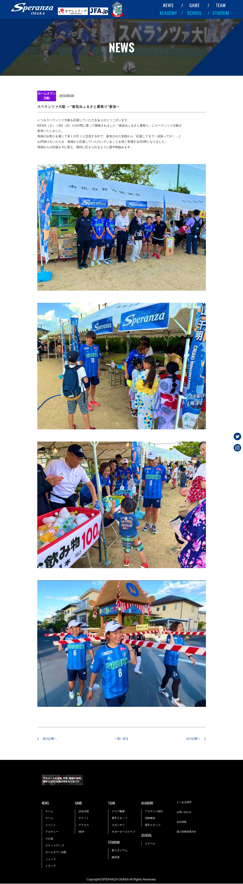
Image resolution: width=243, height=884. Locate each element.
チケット (84, 818)
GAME (194, 5)
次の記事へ (191, 739)
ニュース (50, 859)
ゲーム (49, 818)
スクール (150, 843)
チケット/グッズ (54, 845)
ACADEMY (168, 12)
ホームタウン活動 (55, 852)
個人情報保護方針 (187, 832)
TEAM (221, 5)
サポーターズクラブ (123, 832)
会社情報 (182, 822)
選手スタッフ (119, 818)
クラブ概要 (118, 811)
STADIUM (220, 12)
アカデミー (51, 832)
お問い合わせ (184, 812)
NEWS (168, 5)
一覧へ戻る (121, 739)
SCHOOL (194, 12)
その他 (49, 839)
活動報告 (150, 818)
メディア (50, 866)
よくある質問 (184, 802)
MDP (81, 832)
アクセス (84, 825)
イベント (50, 825)
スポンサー (118, 825)
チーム (49, 811)
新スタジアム (119, 850)
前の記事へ (51, 739)
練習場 (116, 857)
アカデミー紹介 (154, 811)
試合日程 (84, 811)
